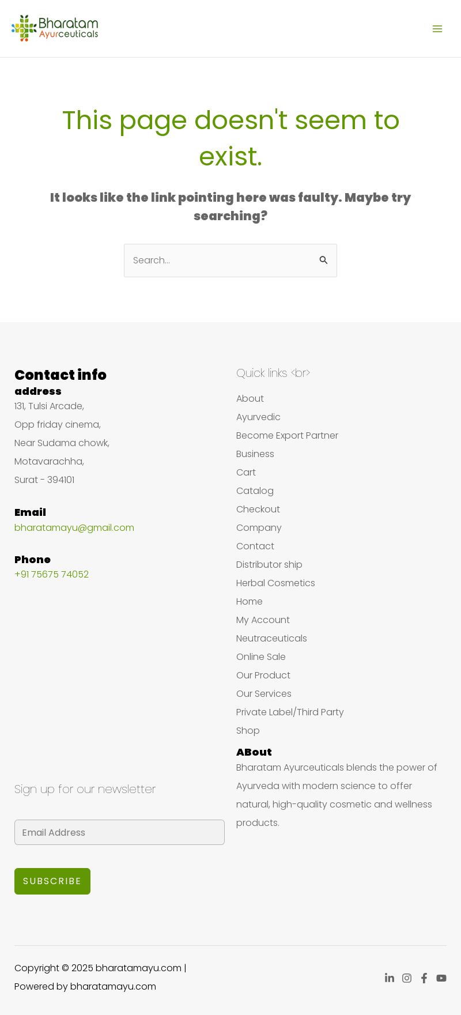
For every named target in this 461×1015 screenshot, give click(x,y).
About (250, 398)
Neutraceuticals (271, 638)
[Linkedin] (389, 978)
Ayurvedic (258, 417)
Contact (255, 546)
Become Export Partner (287, 435)
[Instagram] (407, 978)
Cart (246, 472)
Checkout (258, 509)
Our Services (264, 693)
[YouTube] (441, 978)
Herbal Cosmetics (275, 583)
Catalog (255, 490)
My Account (263, 620)
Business (255, 454)
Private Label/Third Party (290, 712)
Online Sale (261, 656)
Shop (248, 730)
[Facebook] (424, 978)
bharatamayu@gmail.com (74, 527)
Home (249, 601)
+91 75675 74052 (51, 574)
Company (259, 527)
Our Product (263, 675)
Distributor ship (269, 564)
